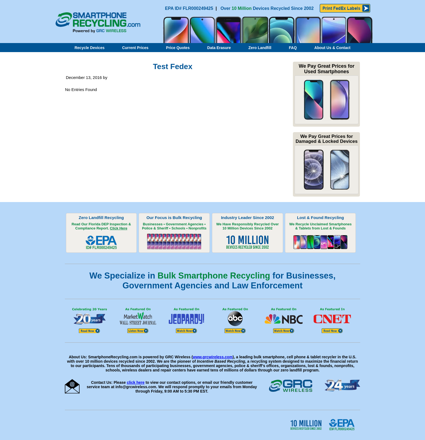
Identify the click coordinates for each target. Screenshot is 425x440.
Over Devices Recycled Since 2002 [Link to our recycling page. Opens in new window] (267, 8)
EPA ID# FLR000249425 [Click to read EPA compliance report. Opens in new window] (189, 8)
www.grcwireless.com (213, 357)
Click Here (118, 228)
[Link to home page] (95, 31)
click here (136, 382)
